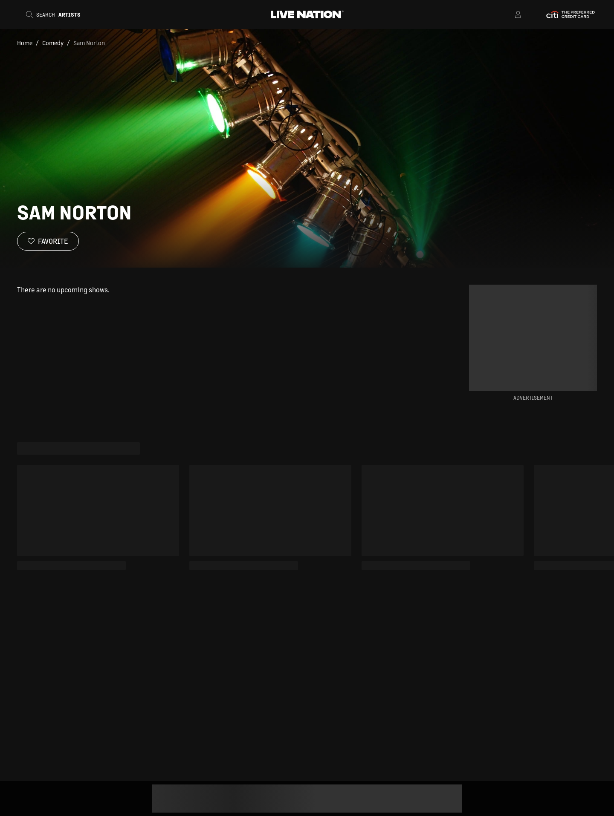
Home (24, 42)
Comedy (53, 42)
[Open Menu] (507, 14)
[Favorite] (48, 241)
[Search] (56, 14)
